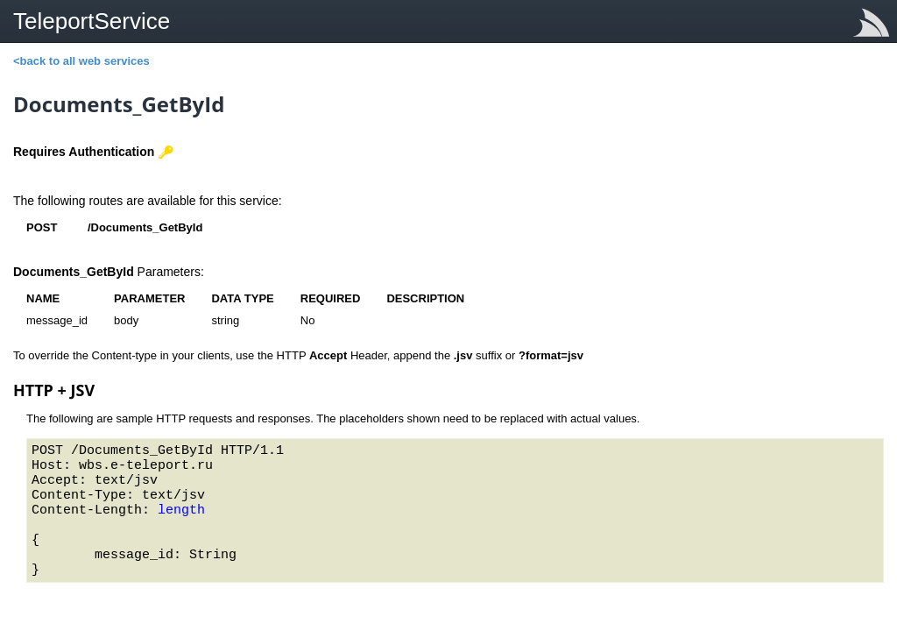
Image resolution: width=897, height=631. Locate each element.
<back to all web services (81, 60)
